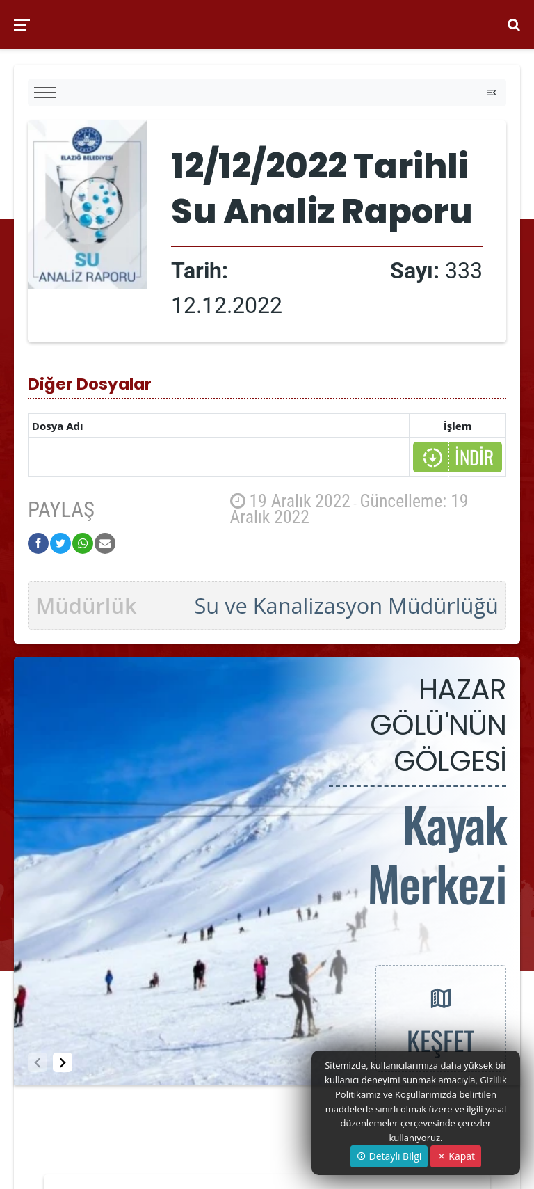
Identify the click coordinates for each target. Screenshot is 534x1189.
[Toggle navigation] (491, 92)
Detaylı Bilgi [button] (389, 1156)
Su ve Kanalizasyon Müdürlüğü (346, 605)
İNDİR (457, 457)
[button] (62, 1062)
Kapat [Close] (456, 1156)
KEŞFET (441, 1017)
